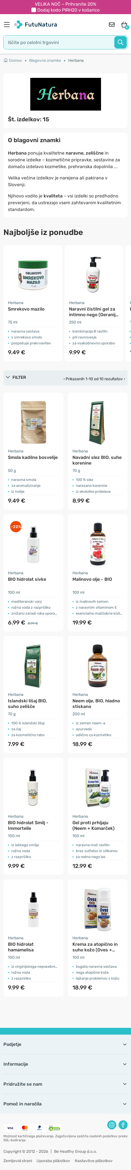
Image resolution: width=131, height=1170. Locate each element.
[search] (65, 42)
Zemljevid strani (17, 1160)
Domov (12, 60)
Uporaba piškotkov (53, 1160)
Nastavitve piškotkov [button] (94, 1160)
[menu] (8, 24)
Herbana (76, 60)
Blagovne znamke (45, 60)
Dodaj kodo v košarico (68, 10)
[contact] (111, 24)
